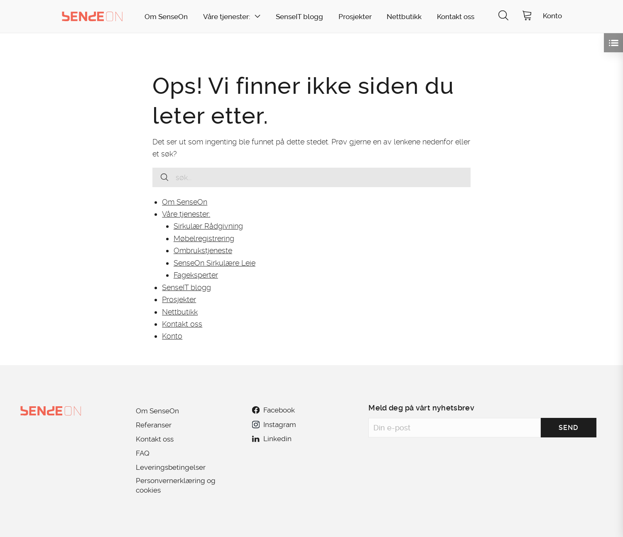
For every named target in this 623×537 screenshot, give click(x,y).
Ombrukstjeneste (203, 250)
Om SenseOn (166, 17)
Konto (172, 336)
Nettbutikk (404, 17)
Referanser (154, 425)
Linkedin (271, 438)
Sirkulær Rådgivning (208, 226)
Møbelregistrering (204, 238)
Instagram (274, 424)
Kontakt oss (455, 17)
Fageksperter (196, 275)
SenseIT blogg (299, 17)
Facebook (273, 410)
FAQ (143, 453)
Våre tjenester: (226, 17)
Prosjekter (355, 17)
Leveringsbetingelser (171, 467)
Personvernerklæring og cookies (176, 485)
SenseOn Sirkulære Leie (214, 263)
